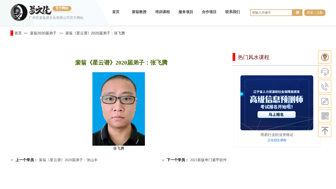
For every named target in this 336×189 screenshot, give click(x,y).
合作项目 (209, 12)
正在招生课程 (276, 140)
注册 (319, 12)
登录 (310, 12)
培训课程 (162, 12)
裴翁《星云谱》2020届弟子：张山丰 (54, 160)
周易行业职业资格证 (276, 135)
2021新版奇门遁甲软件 (194, 160)
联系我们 (232, 12)
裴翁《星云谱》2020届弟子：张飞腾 (95, 33)
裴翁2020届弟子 (43, 33)
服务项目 (185, 12)
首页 (115, 12)
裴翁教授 (139, 12)
